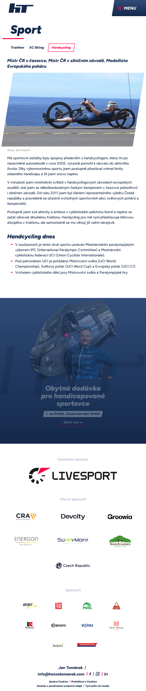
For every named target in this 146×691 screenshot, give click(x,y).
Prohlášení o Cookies (84, 682)
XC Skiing (36, 47)
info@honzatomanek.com (61, 674)
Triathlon (18, 47)
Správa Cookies (58, 682)
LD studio (103, 686)
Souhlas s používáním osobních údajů (59, 686)
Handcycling (61, 47)
